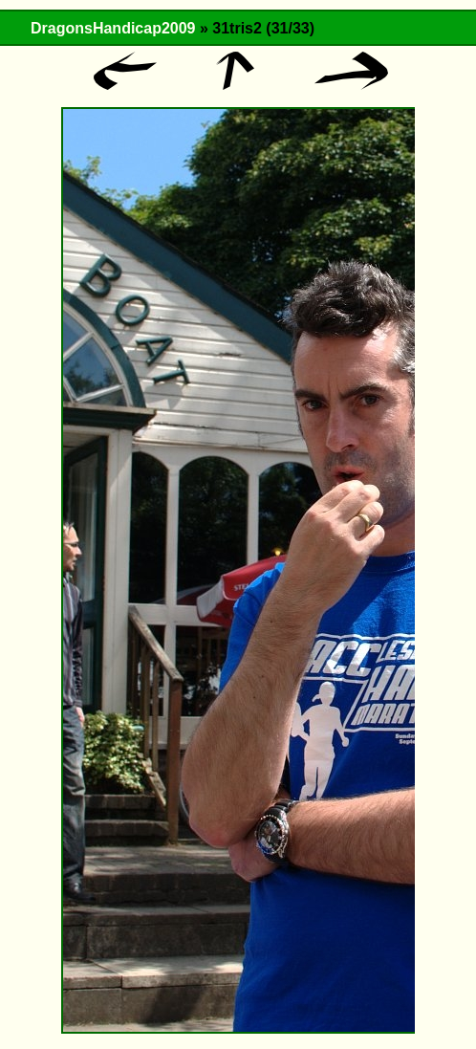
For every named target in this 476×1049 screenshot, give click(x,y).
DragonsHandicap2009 (113, 28)
